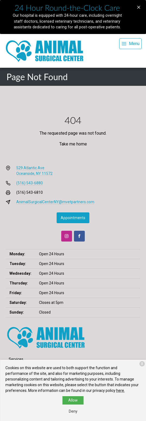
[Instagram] (66, 236)
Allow (73, 400)
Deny (73, 411)
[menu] (130, 43)
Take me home (73, 144)
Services (16, 359)
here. (120, 390)
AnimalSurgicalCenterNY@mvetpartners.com (55, 202)
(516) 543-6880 (29, 183)
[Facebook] (79, 236)
